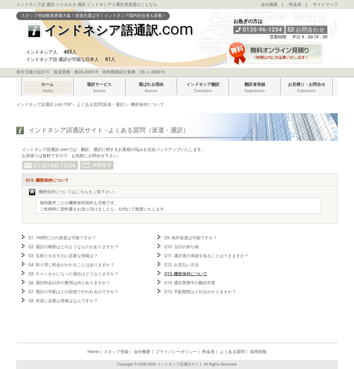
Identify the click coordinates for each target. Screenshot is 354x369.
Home (93, 351)
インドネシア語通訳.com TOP (44, 104)
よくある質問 (232, 351)
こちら (82, 191)
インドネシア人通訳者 (107, 4)
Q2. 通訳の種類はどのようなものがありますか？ (73, 246)
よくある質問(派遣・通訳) (101, 104)
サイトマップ (325, 4)
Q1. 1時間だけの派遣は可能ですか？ (62, 237)
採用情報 (258, 351)
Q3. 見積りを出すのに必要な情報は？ (63, 255)
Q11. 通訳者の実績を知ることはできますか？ (206, 255)
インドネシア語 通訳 (35, 4)
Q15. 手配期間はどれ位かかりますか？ (200, 291)
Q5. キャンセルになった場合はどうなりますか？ (73, 273)
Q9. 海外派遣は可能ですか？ (190, 237)
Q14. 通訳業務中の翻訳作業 (189, 282)
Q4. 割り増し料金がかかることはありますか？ (71, 264)
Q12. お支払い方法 (181, 264)
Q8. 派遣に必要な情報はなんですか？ (63, 300)
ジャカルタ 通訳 (71, 4)
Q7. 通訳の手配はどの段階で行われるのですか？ (73, 291)
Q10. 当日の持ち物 (181, 246)
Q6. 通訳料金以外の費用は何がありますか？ (69, 282)
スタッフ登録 (116, 351)
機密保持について (147, 104)
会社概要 (269, 4)
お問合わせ (306, 29)
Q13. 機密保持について (185, 273)
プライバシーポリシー (176, 351)
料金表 (295, 4)
